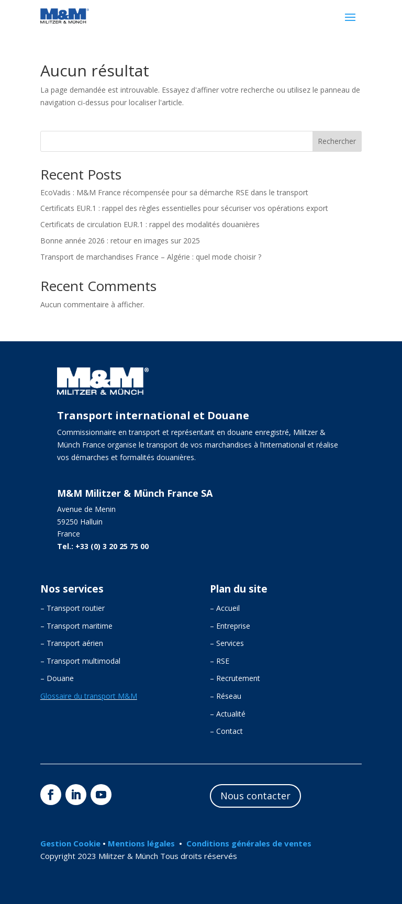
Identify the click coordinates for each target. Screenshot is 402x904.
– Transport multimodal (80, 661)
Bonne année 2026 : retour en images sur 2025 (120, 240)
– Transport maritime (76, 626)
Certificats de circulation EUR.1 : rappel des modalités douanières (150, 224)
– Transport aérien (71, 643)
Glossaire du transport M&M (88, 696)
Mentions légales (141, 843)
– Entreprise (230, 626)
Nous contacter (255, 795)
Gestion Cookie (71, 843)
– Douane (57, 678)
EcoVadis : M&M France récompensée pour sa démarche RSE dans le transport (174, 192)
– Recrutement (235, 678)
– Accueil (225, 608)
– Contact (226, 731)
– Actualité (227, 714)
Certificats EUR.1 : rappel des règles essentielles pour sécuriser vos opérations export (184, 208)
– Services (227, 643)
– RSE (219, 661)
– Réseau (225, 696)
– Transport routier (72, 608)
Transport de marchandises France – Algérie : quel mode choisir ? (150, 257)
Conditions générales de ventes (248, 843)
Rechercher (337, 141)
